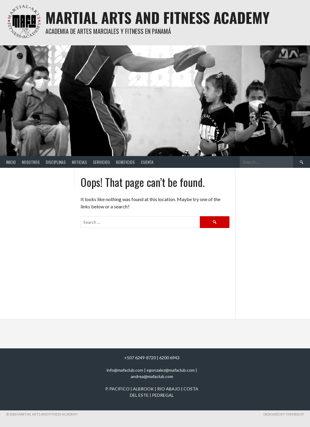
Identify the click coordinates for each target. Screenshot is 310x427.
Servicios (101, 162)
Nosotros (31, 162)
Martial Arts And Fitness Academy (157, 17)
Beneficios (125, 162)
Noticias (79, 162)
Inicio (11, 162)
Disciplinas (56, 162)
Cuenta (147, 162)
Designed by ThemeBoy (283, 414)
